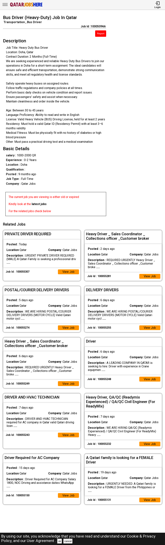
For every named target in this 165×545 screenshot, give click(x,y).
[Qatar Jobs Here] (26, 6)
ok (59, 541)
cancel (68, 541)
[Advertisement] (137, 116)
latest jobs (39, 204)
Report (100, 33)
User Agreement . (41, 540)
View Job (68, 271)
